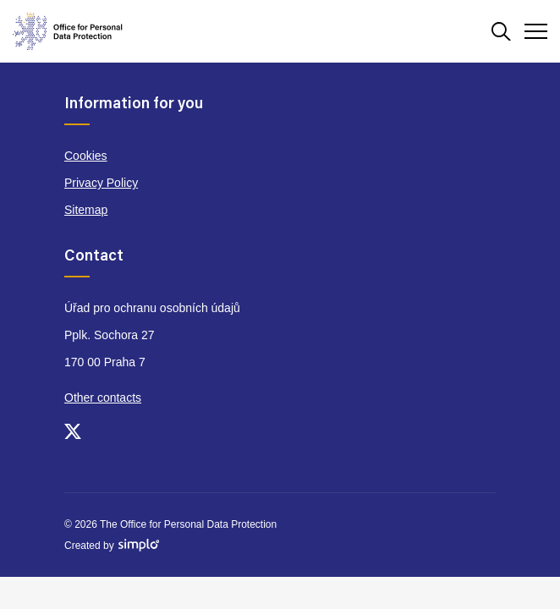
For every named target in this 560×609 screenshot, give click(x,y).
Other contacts (102, 397)
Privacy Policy (101, 182)
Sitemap (85, 210)
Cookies (85, 155)
